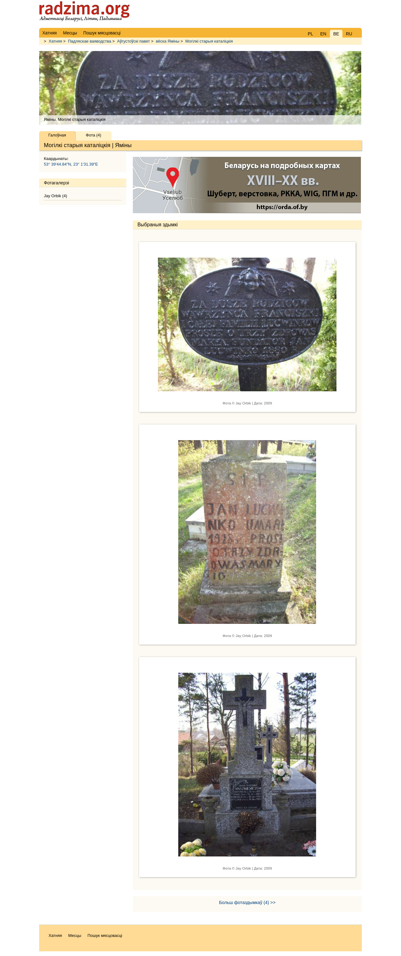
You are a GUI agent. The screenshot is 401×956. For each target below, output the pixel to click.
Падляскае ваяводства (89, 41)
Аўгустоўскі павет (133, 41)
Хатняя (55, 41)
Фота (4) (93, 135)
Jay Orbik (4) (55, 195)
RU (349, 33)
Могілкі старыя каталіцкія (209, 41)
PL (310, 33)
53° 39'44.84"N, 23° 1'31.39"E (71, 164)
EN (323, 33)
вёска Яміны (167, 41)
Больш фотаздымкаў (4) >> (247, 902)
